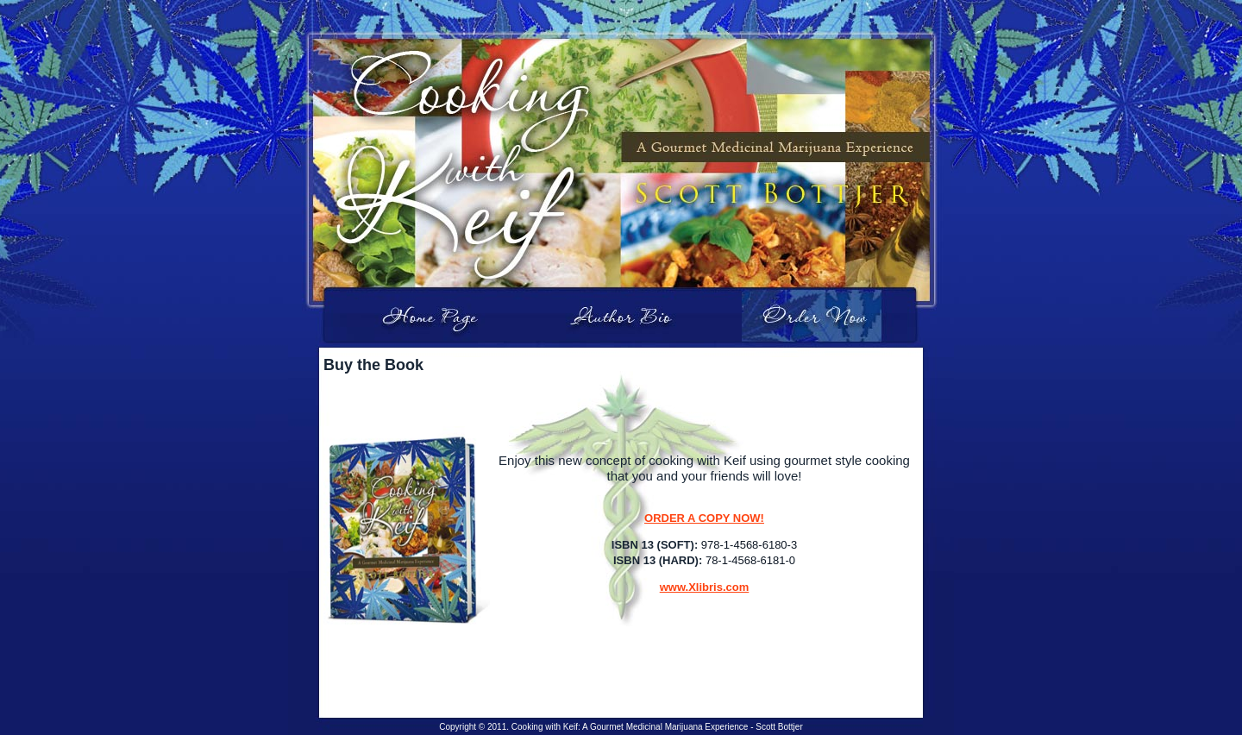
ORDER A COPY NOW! (704, 518)
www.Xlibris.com (705, 587)
